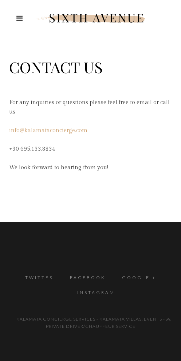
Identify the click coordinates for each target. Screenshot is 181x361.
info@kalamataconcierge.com (48, 130)
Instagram (96, 292)
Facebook (88, 277)
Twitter (39, 277)
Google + (139, 277)
